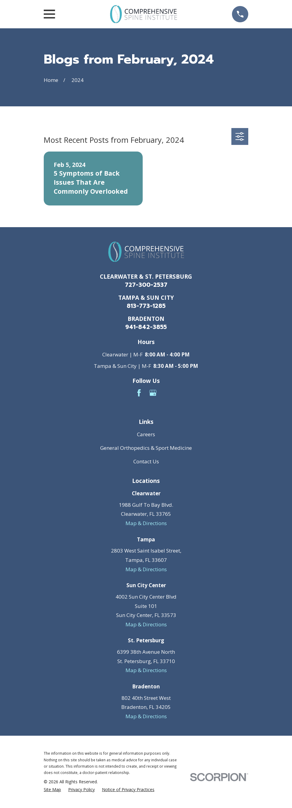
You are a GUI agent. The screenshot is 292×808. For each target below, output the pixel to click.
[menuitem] (52, 790)
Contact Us (146, 461)
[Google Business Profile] (153, 392)
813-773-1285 (146, 306)
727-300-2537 (146, 284)
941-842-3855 (146, 327)
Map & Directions (146, 523)
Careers (146, 434)
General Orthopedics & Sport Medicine (146, 447)
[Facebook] (139, 392)
